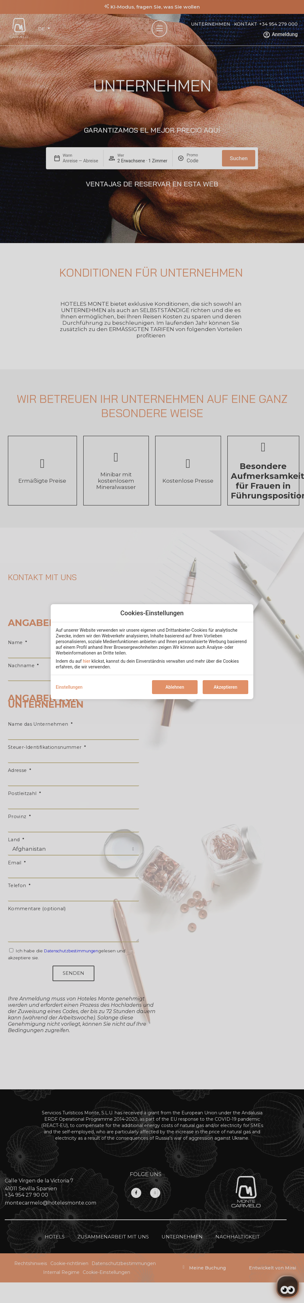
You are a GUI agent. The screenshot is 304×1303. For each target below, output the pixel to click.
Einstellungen (69, 687)
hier (86, 661)
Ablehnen (174, 687)
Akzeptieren (226, 687)
